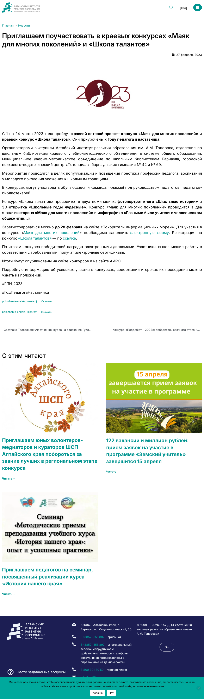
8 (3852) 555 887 (93, 637)
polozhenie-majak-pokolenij (19, 301)
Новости (24, 25)
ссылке (69, 238)
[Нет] (198, 688)
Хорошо (97, 692)
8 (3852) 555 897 (93, 644)
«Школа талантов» (34, 238)
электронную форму (149, 232)
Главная (8, 25)
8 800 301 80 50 (92, 669)
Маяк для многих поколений (52, 232)
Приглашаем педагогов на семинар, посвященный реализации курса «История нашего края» (47, 577)
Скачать (46, 301)
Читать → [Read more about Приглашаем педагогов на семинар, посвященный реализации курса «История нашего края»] (9, 594)
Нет (111, 692)
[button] (197, 7)
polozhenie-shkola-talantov (19, 312)
